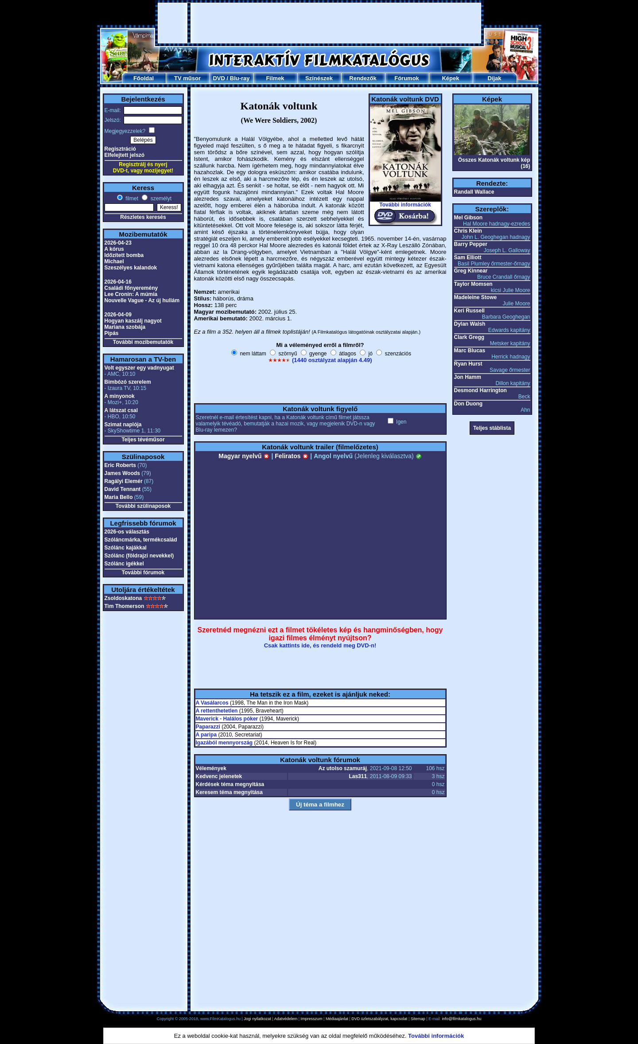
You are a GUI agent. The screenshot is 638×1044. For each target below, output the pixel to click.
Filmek (275, 78)
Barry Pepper (470, 244)
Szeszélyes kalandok (131, 268)
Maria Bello (119, 497)
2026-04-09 (118, 315)
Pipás (112, 333)
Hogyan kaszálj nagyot (133, 321)
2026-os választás (127, 532)
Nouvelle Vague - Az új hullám (142, 300)
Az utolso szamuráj (343, 768)
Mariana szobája (125, 327)
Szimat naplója (123, 424)
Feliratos (291, 456)
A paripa (206, 735)
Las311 (358, 776)
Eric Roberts (120, 465)
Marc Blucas (470, 350)
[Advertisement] (319, 23)
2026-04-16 (118, 282)
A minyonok (120, 396)
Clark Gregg (469, 337)
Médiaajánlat (337, 1019)
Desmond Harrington (480, 390)
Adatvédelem (286, 1019)
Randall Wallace (474, 192)
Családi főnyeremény (131, 288)
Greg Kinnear (471, 271)
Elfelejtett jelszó (125, 155)
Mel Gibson (468, 217)
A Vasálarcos (212, 703)
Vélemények (211, 768)
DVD (219, 78)
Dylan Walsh (470, 324)
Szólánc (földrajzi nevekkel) (139, 556)
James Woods (122, 473)
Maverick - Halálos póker (227, 719)
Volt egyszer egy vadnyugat (139, 368)
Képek (450, 78)
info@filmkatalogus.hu (462, 1019)
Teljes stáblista (492, 428)
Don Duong (468, 404)
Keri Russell (469, 311)
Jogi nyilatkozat (257, 1019)
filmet (131, 198)
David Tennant (123, 489)
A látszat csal (121, 410)
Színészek (319, 78)
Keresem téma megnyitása (229, 792)
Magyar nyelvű (243, 456)
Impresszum (312, 1019)
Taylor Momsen (473, 284)
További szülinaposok (143, 506)
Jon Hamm (467, 377)
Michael (114, 261)
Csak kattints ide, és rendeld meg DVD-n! (320, 645)
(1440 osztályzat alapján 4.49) (332, 360)
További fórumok (143, 572)
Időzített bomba (124, 255)
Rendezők (362, 78)
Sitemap (418, 1019)
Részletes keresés (143, 217)
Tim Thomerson (124, 606)
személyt (160, 198)
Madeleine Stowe (475, 297)
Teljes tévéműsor (142, 439)
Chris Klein (468, 231)
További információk (405, 205)
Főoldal (143, 78)
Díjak (494, 78)
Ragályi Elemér (124, 481)
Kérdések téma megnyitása (230, 784)
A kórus (114, 249)
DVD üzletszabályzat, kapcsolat (379, 1019)
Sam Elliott (468, 257)
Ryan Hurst (468, 364)
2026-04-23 (118, 243)
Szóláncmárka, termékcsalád (141, 540)
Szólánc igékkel (124, 564)
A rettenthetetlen (217, 711)
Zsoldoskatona (123, 598)
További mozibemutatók (143, 342)
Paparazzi (208, 727)
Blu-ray (240, 78)
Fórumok (406, 78)
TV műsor (187, 78)
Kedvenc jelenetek (219, 776)
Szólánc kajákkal (126, 548)
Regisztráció (120, 149)
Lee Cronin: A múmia (131, 294)
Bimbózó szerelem (128, 382)
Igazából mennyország (224, 743)
